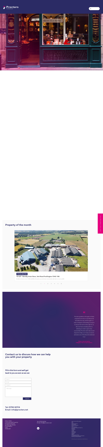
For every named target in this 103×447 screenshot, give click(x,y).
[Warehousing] (54, 66)
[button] (100, 223)
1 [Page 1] (44, 283)
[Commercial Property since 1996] (48, 66)
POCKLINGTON (22, 274)
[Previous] (8, 42)
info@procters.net (46, 423)
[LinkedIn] (38, 428)
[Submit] (27, 398)
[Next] (94, 42)
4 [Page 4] (54, 283)
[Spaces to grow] (51, 66)
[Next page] (61, 283)
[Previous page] (41, 283)
